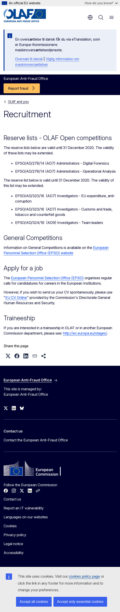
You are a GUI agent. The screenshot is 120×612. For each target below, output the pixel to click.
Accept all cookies (34, 602)
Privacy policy (15, 535)
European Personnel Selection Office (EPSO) (47, 278)
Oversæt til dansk (29, 59)
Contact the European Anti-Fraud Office (36, 440)
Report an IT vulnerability (24, 508)
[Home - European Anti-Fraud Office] (30, 15)
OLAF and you (18, 101)
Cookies (10, 526)
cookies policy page (84, 576)
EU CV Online (16, 297)
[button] (8, 356)
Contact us (12, 499)
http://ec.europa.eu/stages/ (85, 333)
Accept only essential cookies (80, 602)
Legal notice (13, 544)
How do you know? (101, 3)
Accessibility (14, 552)
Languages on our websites (26, 517)
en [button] (90, 17)
